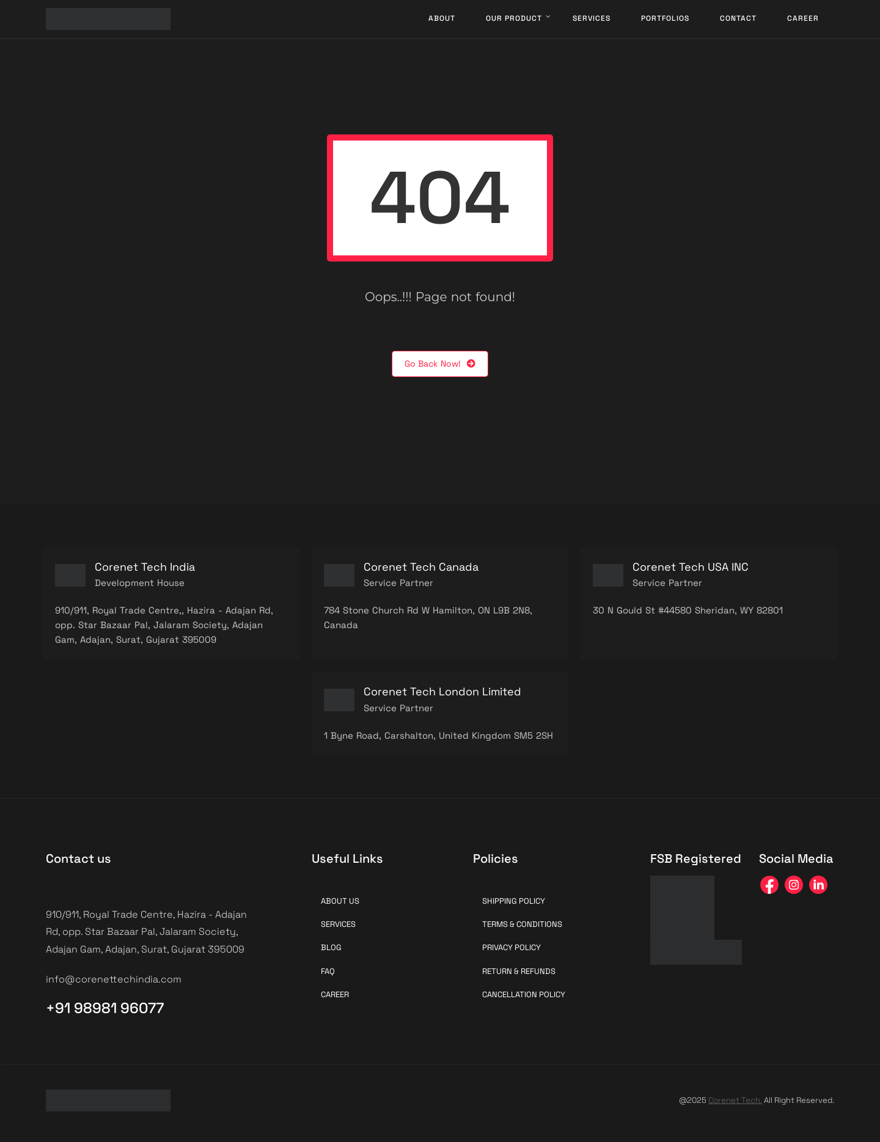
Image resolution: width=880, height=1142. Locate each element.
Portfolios (665, 18)
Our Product (514, 18)
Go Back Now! (440, 364)
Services (591, 18)
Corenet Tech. (735, 1100)
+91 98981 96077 (105, 1007)
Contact (738, 18)
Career (803, 18)
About (441, 18)
